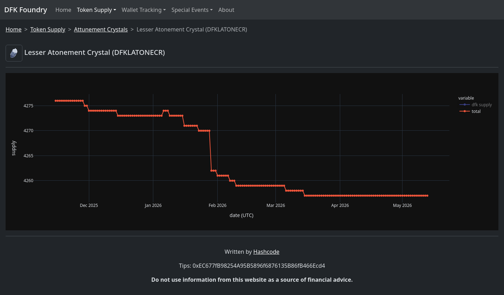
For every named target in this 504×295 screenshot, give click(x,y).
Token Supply (94, 10)
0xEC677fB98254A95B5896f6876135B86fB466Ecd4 (258, 265)
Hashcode (266, 252)
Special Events (190, 10)
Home (63, 10)
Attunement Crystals (101, 29)
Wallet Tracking (142, 10)
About (226, 10)
